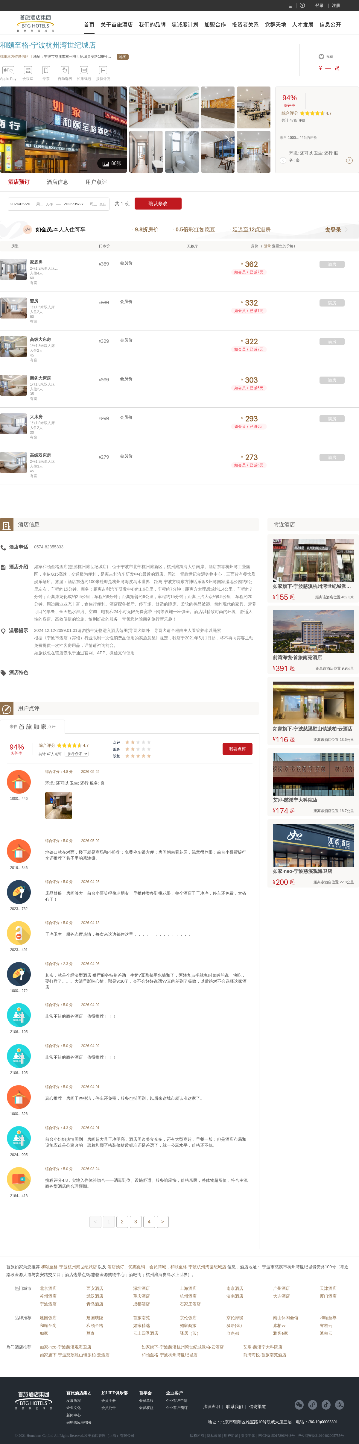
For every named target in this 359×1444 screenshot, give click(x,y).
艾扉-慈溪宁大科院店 (262, 1347)
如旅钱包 (84, 79)
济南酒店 (234, 1296)
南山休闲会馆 (285, 1317)
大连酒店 (281, 1296)
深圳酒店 (141, 1288)
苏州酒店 (48, 1296)
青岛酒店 (94, 1304)
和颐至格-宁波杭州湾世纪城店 (169, 1354)
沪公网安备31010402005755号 (320, 1436)
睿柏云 (326, 1325)
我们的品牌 (152, 24)
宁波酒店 (48, 1304)
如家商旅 (188, 1325)
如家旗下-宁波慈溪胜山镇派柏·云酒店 (74, 1354)
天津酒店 (328, 1288)
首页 (89, 24)
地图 (122, 57)
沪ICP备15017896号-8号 (276, 1436)
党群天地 (275, 24)
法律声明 (211, 1407)
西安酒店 (94, 1288)
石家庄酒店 (190, 1304)
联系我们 (234, 1407)
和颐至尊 (328, 1317)
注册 (336, 5)
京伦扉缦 (234, 1317)
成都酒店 (141, 1304)
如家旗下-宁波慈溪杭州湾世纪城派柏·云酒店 (183, 1347)
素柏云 (279, 1325)
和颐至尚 (48, 1325)
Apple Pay (8, 79)
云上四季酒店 (145, 1333)
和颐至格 (94, 1325)
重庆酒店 (141, 1296)
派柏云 (326, 1333)
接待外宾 (103, 79)
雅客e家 (280, 1333)
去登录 (333, 230)
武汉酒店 (94, 1296)
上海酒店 (188, 1288)
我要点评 (237, 749)
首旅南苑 (141, 1317)
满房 (332, 264)
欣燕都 (232, 1333)
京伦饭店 (188, 1317)
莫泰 (90, 1333)
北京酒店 (48, 1288)
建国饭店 (48, 1317)
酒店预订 (19, 182)
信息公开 (330, 24)
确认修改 (158, 203)
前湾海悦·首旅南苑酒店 (264, 1354)
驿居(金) (234, 1325)
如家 (44, 1333)
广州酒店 (281, 1288)
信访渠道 (257, 1407)
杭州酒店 (188, 1296)
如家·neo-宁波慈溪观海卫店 (65, 1347)
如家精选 (141, 1325)
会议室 (27, 79)
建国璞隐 (94, 1317)
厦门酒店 (328, 1296)
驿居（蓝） (190, 1333)
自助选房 (65, 79)
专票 (46, 79)
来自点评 (33, 726)
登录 (319, 5)
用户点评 (96, 182)
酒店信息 (57, 182)
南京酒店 (234, 1288)
